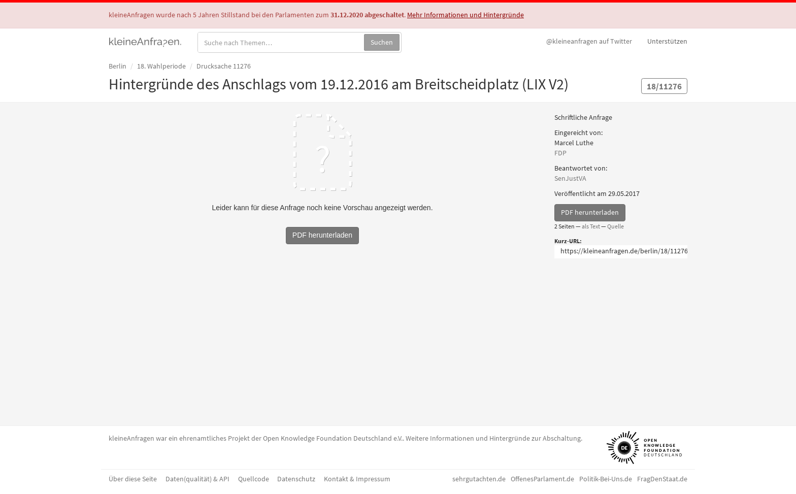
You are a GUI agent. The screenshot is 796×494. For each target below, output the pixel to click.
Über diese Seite (133, 478)
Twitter (589, 41)
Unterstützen (667, 41)
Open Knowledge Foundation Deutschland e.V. (333, 438)
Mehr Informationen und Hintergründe (465, 14)
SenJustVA (570, 178)
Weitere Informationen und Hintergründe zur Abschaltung (493, 438)
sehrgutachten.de (479, 478)
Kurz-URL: (568, 241)
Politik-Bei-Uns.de (605, 478)
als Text (591, 226)
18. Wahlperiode (161, 66)
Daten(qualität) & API (197, 478)
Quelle (615, 226)
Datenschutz (296, 478)
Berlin (117, 66)
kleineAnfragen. (145, 41)
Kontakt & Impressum (357, 478)
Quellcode (253, 478)
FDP (560, 152)
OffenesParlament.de (542, 478)
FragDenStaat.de (662, 478)
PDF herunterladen (590, 212)
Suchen (382, 42)
